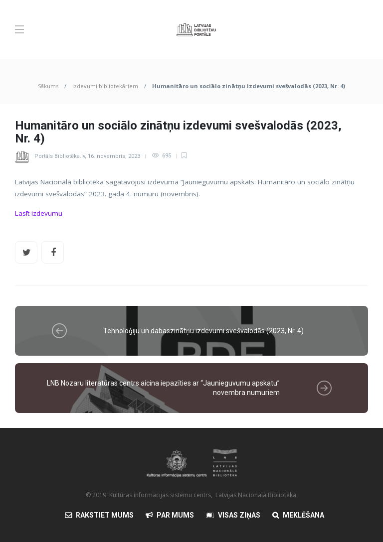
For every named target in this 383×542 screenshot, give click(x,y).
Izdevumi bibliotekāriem (105, 86)
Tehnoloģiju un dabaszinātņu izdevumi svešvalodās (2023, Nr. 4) (203, 331)
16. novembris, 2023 (114, 155)
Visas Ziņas (239, 515)
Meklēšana (303, 515)
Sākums (48, 86)
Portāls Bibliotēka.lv (59, 155)
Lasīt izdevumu (38, 213)
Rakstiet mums (105, 515)
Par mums (175, 515)
